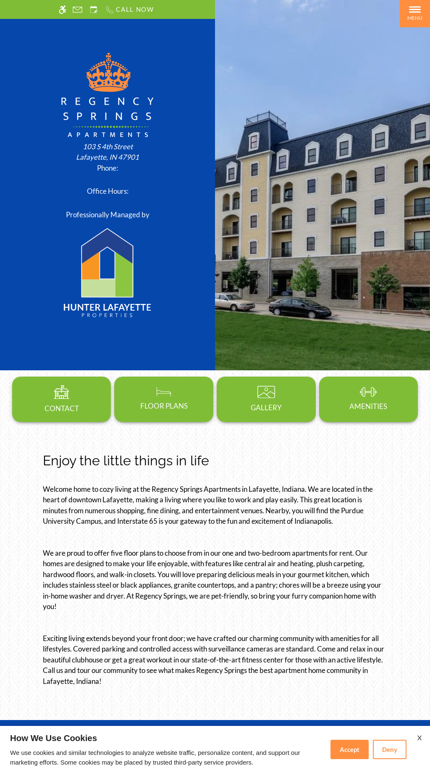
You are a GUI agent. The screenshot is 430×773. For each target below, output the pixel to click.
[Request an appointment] (93, 9)
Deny (389, 749)
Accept (349, 749)
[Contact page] (77, 9)
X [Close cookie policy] (419, 737)
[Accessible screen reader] (62, 9)
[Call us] (129, 9)
